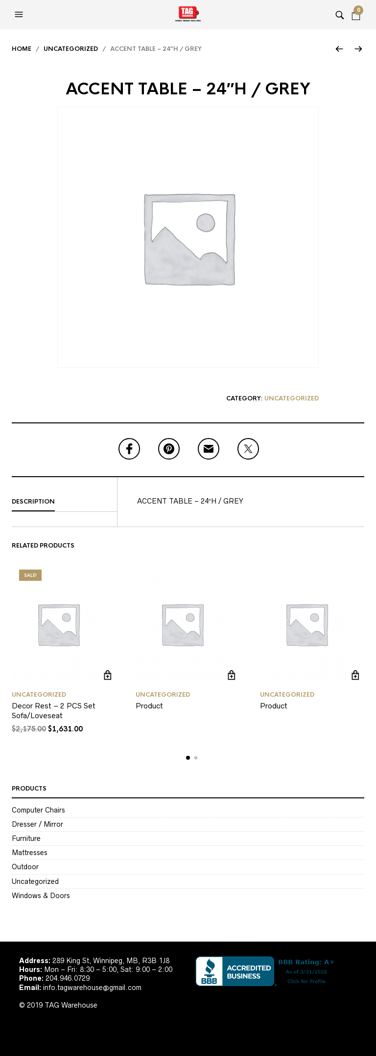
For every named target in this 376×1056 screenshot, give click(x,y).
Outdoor (25, 867)
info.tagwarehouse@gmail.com (92, 987)
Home (21, 49)
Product (149, 706)
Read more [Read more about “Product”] (231, 674)
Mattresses (29, 853)
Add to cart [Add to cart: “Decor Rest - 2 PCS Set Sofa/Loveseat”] (107, 674)
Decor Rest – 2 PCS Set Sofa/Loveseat (53, 711)
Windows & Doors (41, 896)
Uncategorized (71, 49)
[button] (20, 14)
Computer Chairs (38, 810)
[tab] (64, 502)
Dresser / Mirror (37, 824)
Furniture (26, 838)
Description (33, 502)
